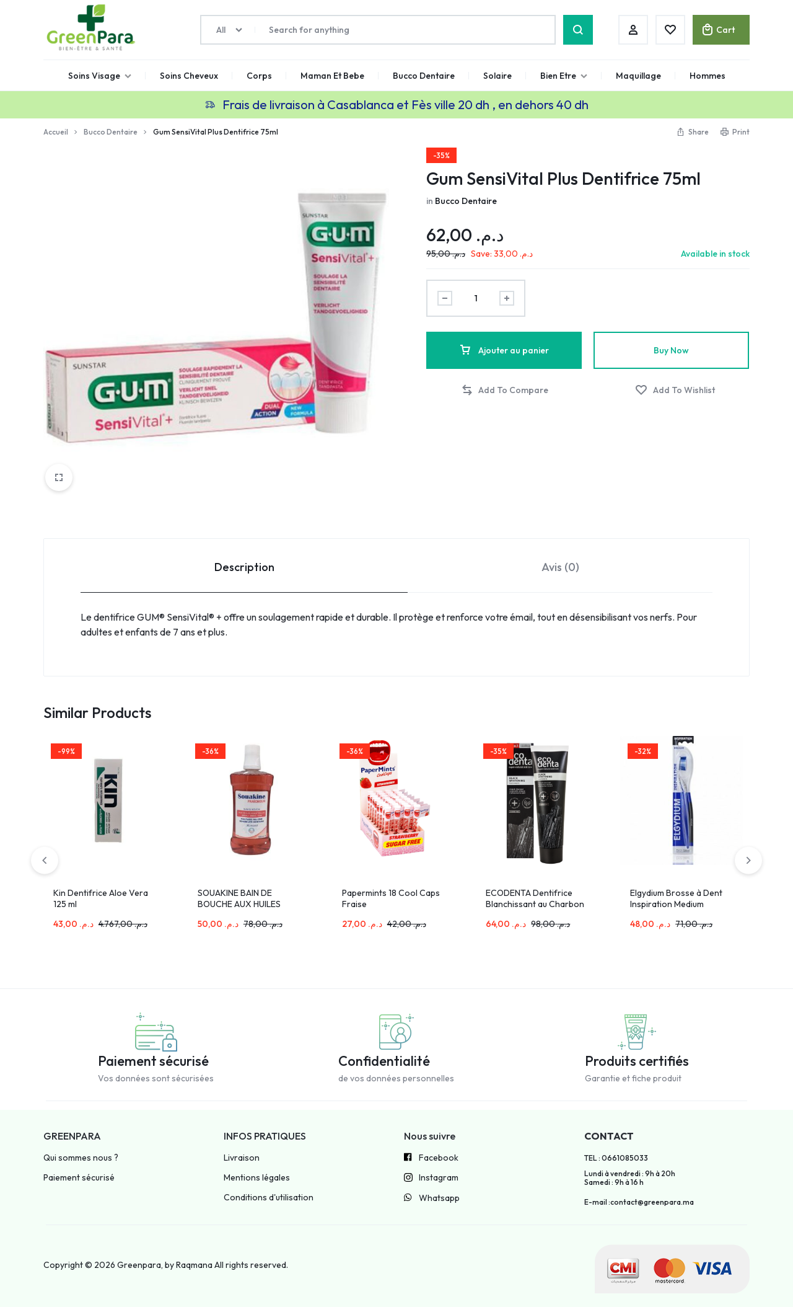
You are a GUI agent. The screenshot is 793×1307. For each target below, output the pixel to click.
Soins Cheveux (189, 75)
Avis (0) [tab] (560, 567)
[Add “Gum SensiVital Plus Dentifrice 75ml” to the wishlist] (675, 390)
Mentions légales (257, 1177)
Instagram (431, 1178)
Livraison (242, 1158)
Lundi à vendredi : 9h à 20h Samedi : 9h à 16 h (629, 1178)
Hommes (707, 75)
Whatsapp (432, 1198)
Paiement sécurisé (79, 1177)
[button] (504, 390)
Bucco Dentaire (424, 75)
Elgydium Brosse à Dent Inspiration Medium (676, 898)
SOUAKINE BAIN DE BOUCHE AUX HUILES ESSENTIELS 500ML (239, 904)
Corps (259, 75)
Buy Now (671, 350)
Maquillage (638, 75)
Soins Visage (99, 75)
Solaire (497, 75)
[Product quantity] (475, 298)
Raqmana (194, 1264)
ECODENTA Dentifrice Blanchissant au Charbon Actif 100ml (535, 904)
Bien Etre (563, 75)
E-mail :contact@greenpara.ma (639, 1202)
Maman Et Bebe (332, 75)
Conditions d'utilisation (268, 1197)
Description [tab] (244, 567)
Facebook (431, 1158)
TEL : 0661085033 (616, 1158)
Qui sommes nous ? (80, 1158)
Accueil (55, 131)
